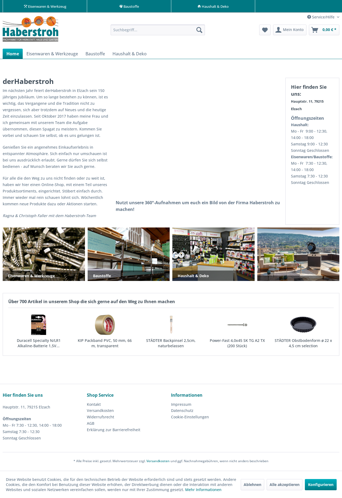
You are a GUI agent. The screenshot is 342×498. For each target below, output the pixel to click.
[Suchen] (199, 31)
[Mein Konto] (289, 31)
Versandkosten (100, 411)
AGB (90, 424)
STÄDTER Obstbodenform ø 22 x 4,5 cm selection (303, 344)
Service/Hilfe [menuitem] (321, 18)
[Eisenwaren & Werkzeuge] (52, 55)
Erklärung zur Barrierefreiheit (113, 430)
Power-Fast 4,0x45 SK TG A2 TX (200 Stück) (237, 344)
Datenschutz (182, 411)
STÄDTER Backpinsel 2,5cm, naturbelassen (171, 344)
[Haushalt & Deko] (129, 55)
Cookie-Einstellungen (190, 417)
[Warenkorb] (324, 31)
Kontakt (94, 405)
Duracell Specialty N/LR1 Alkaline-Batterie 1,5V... (39, 344)
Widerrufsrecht (100, 417)
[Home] (13, 55)
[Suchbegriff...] (158, 31)
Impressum (181, 405)
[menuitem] (158, 31)
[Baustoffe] (95, 55)
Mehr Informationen (203, 489)
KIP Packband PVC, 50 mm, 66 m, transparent (105, 344)
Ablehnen (252, 484)
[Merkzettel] (265, 31)
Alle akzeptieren (285, 484)
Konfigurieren (320, 484)
